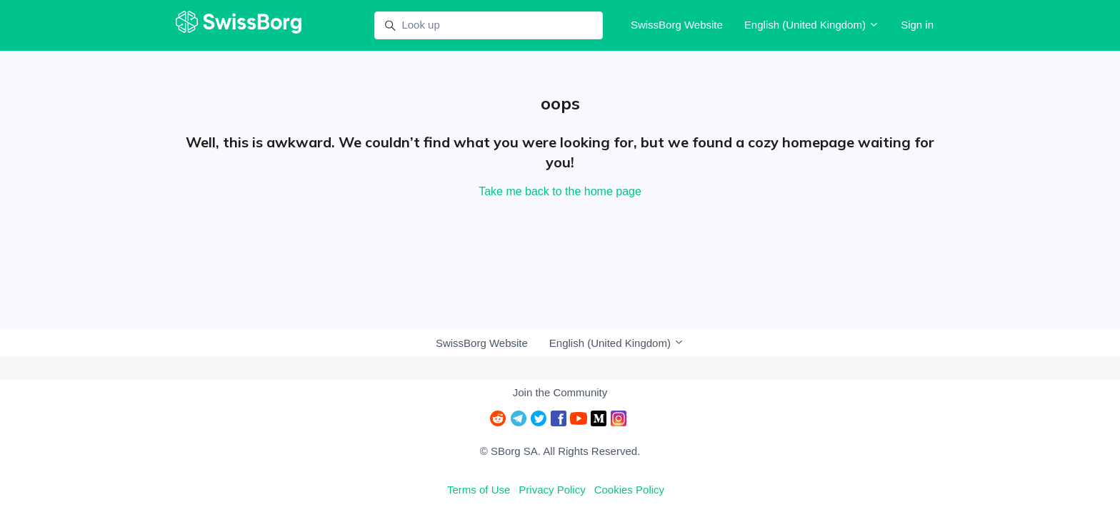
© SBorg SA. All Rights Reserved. (560, 451)
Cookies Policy (629, 490)
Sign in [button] (917, 25)
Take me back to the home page (560, 191)
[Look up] (488, 25)
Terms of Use (478, 490)
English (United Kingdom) (811, 25)
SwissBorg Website (677, 25)
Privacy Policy (552, 490)
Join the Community (560, 392)
